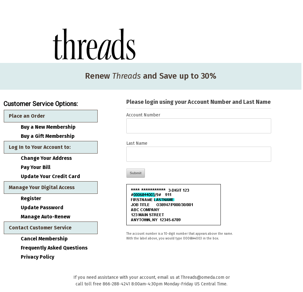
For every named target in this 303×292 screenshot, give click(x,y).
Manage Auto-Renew (45, 217)
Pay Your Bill (35, 167)
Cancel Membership (44, 239)
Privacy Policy (37, 257)
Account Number (143, 115)
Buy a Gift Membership (48, 136)
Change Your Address (46, 158)
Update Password (42, 208)
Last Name (136, 143)
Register (31, 198)
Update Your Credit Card (50, 176)
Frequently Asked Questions (54, 248)
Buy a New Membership (48, 127)
